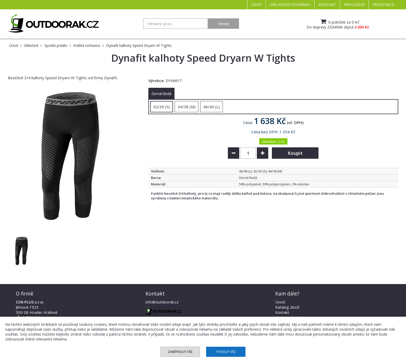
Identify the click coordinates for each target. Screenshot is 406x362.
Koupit (295, 153)
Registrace (383, 4)
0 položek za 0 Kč (339, 21)
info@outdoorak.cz (162, 302)
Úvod (256, 4)
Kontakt (327, 4)
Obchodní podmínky (290, 4)
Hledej (223, 23)
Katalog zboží (287, 307)
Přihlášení (354, 4)
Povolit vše (225, 352)
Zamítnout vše (180, 352)
